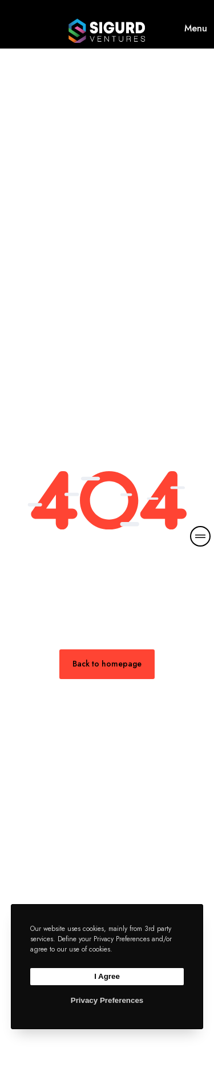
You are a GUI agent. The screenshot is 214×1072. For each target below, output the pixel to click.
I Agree (107, 976)
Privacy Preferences (107, 1000)
